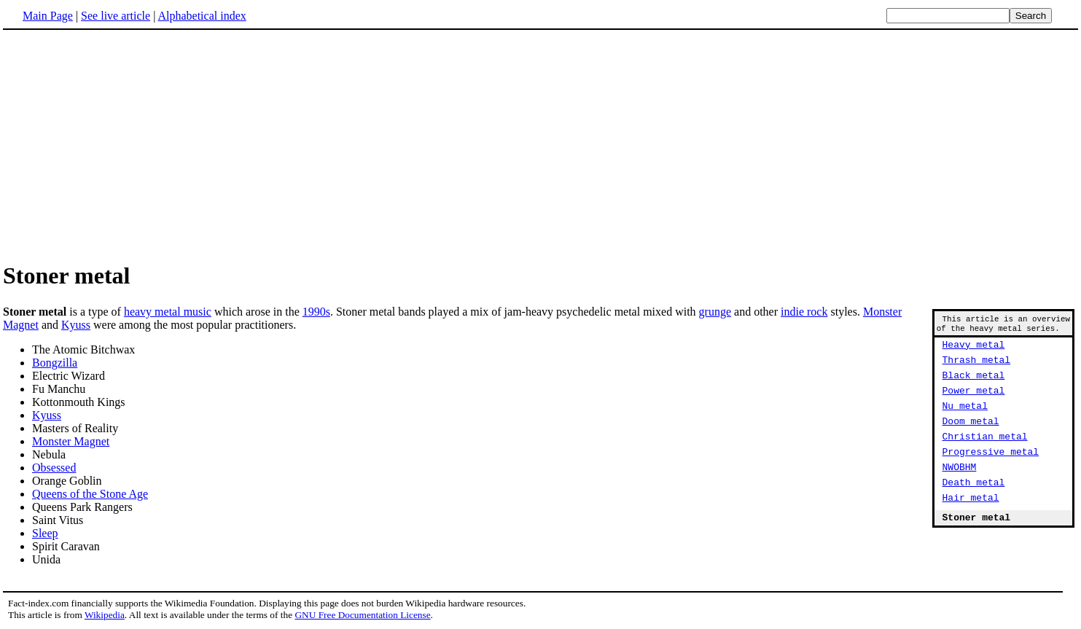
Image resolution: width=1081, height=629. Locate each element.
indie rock (804, 311)
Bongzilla (54, 362)
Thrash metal (977, 368)
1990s (316, 311)
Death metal (974, 508)
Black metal (974, 385)
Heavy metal (974, 350)
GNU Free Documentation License (362, 614)
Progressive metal (991, 473)
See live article (115, 15)
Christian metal (985, 455)
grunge (715, 311)
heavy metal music (167, 311)
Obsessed (54, 467)
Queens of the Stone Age (90, 494)
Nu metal (965, 420)
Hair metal (971, 525)
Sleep (45, 533)
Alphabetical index (201, 15)
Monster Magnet (70, 441)
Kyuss (75, 325)
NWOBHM (960, 490)
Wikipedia (105, 614)
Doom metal (971, 438)
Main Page (48, 15)
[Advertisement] (125, 145)
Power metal (974, 403)
